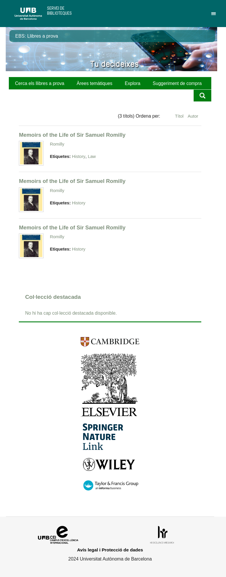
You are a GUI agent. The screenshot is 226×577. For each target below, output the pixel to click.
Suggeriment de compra (177, 83)
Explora (132, 83)
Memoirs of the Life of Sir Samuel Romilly (72, 135)
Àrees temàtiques (94, 83)
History (78, 156)
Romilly (57, 143)
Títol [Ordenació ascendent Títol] (180, 116)
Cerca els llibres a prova (39, 83)
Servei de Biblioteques (59, 11)
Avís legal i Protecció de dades (110, 549)
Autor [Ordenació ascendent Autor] (193, 116)
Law (92, 156)
